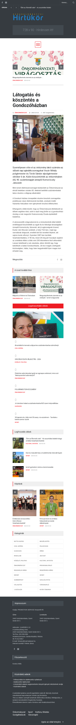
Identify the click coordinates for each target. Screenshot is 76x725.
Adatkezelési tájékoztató (21, 680)
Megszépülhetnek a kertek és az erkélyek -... (28, 77)
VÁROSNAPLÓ (44, 583)
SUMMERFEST (18, 578)
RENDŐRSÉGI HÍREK (46, 569)
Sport (30, 710)
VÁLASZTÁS (18, 583)
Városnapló (33, 713)
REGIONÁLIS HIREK (20, 569)
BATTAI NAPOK (19, 540)
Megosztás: (18, 259)
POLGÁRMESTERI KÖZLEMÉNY (25, 388)
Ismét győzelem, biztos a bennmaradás (39, 465)
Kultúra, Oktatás (42, 710)
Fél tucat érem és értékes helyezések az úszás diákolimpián (48, 519)
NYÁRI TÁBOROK (45, 588)
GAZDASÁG (18, 404)
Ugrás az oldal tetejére (51, 720)
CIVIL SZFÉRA (19, 346)
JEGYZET (43, 554)
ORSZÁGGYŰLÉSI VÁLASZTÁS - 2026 (28, 358)
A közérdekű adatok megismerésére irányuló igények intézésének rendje (38, 683)
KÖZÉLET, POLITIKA (21, 360)
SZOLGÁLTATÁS (45, 578)
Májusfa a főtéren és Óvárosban (24, 295)
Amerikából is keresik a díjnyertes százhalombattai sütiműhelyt (37, 344)
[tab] (38, 306)
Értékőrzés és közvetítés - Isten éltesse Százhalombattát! (22, 519)
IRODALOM (17, 554)
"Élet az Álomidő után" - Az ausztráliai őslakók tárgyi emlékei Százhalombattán (47, 7)
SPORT (17, 420)
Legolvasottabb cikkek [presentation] (38, 306)
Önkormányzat (19, 710)
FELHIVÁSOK (44, 544)
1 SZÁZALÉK (18, 588)
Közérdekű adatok (20, 685)
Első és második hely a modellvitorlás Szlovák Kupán (44, 451)
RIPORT (16, 573)
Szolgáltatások (19, 713)
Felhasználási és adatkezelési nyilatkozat (28, 678)
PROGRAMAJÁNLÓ (46, 564)
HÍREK (42, 549)
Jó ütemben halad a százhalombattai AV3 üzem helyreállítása (36, 402)
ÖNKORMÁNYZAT (18, 80)
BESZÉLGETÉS (44, 540)
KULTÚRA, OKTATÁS (32, 442)
